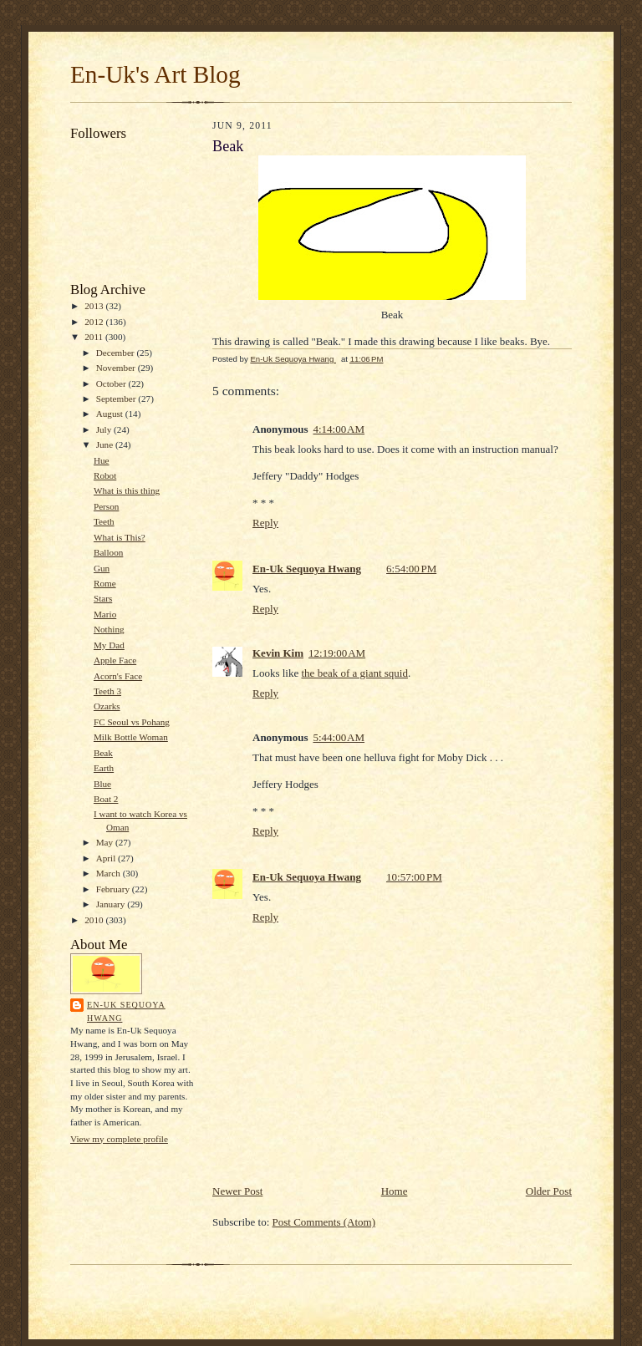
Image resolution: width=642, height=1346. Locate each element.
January (112, 904)
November (117, 368)
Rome (105, 583)
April (107, 858)
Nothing (109, 629)
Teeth (104, 521)
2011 (94, 337)
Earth (104, 768)
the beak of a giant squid (355, 673)
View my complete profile (119, 1139)
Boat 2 (106, 799)
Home (394, 1191)
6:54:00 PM (411, 568)
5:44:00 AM (338, 737)
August (110, 414)
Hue (102, 460)
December (116, 353)
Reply (265, 522)
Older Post (549, 1191)
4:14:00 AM (338, 429)
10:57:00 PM (414, 877)
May (105, 842)
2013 (94, 306)
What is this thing (127, 490)
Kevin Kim (277, 653)
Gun (102, 568)
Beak (103, 753)
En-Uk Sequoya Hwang (126, 1011)
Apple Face (115, 660)
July (105, 429)
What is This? (119, 537)
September (117, 399)
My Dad (109, 645)
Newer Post (237, 1191)
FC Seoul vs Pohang (132, 722)
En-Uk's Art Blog (155, 74)
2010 (94, 920)
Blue (102, 784)
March (109, 873)
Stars (103, 598)
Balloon (108, 552)
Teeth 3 (107, 691)
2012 (94, 322)
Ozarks (107, 706)
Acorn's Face (118, 676)
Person (106, 506)
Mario (105, 614)
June (105, 444)
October (112, 383)
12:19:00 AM (336, 653)
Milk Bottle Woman (131, 737)
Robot (105, 475)
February (114, 889)
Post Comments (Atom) (324, 1222)
